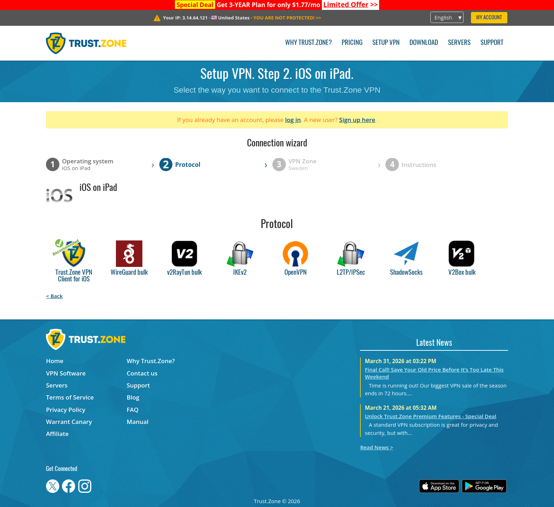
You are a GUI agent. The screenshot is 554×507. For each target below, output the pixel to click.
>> (350, 4)
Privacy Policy (65, 410)
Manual (138, 422)
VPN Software (66, 373)
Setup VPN (386, 43)
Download (423, 43)
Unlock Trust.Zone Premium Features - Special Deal (430, 416)
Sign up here (357, 120)
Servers (459, 43)
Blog (133, 397)
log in (293, 120)
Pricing (352, 43)
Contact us (142, 373)
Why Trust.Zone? (308, 43)
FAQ (133, 410)
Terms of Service (70, 397)
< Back (54, 295)
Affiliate (57, 434)
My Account (489, 18)
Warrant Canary (69, 422)
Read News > (376, 447)
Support (492, 43)
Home (54, 361)
